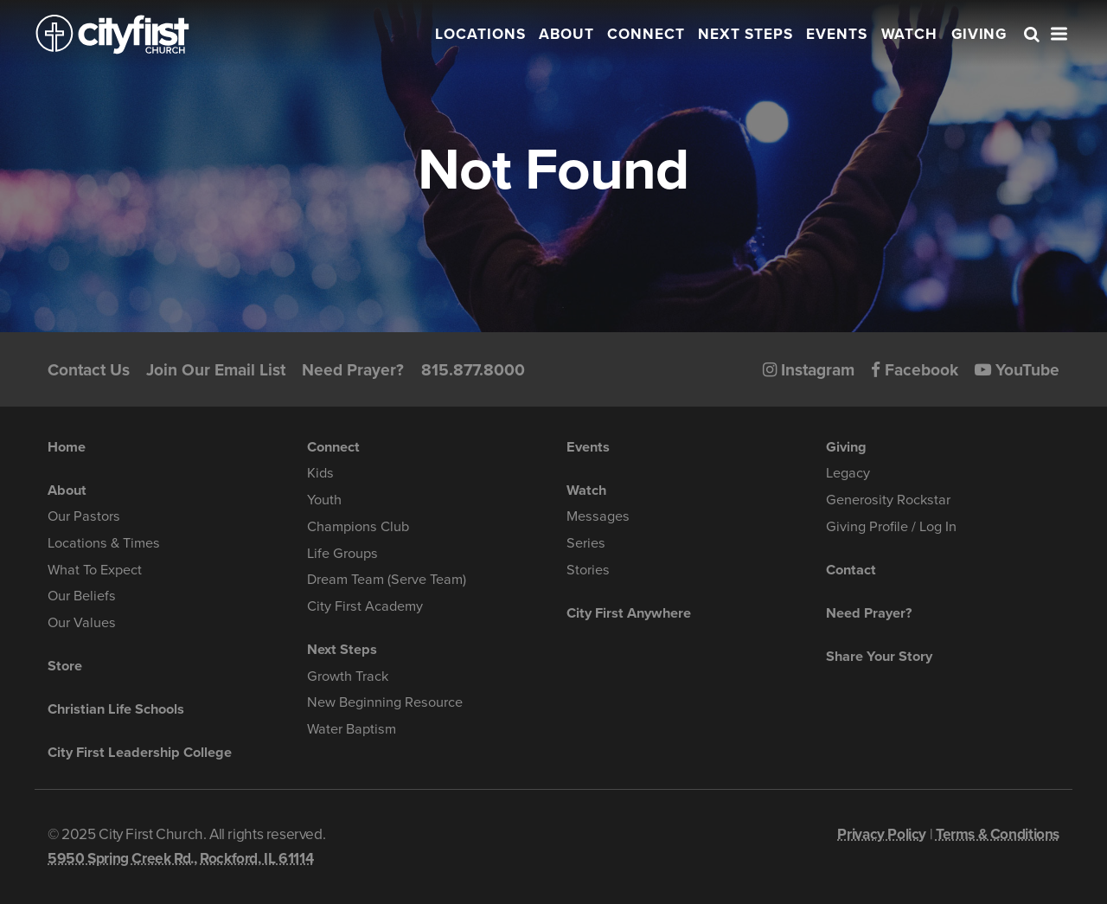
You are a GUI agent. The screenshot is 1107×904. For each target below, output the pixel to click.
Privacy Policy (881, 834)
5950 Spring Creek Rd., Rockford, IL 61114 (180, 859)
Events (836, 34)
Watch (909, 34)
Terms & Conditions (997, 834)
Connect (646, 34)
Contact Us (89, 370)
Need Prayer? (353, 370)
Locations (480, 34)
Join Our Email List (215, 370)
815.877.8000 (473, 370)
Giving (979, 34)
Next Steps (745, 34)
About (566, 34)
